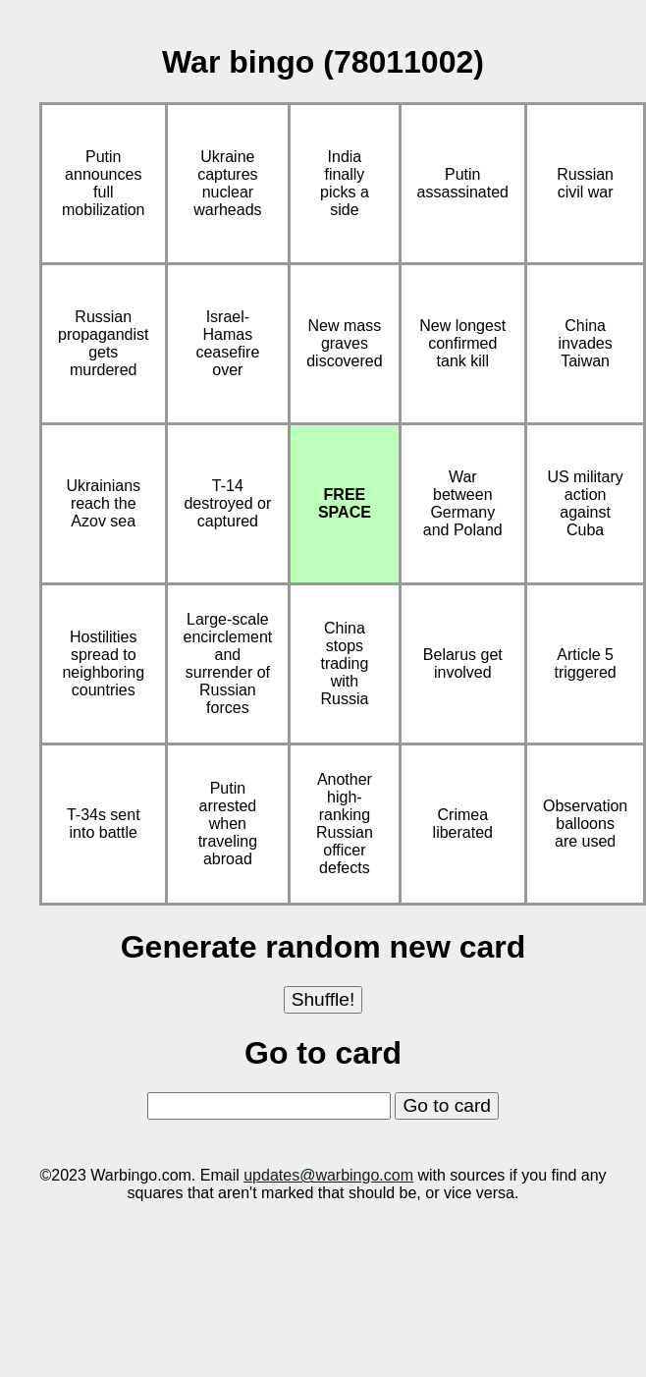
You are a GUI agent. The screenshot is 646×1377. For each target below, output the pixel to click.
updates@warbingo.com (328, 1175)
